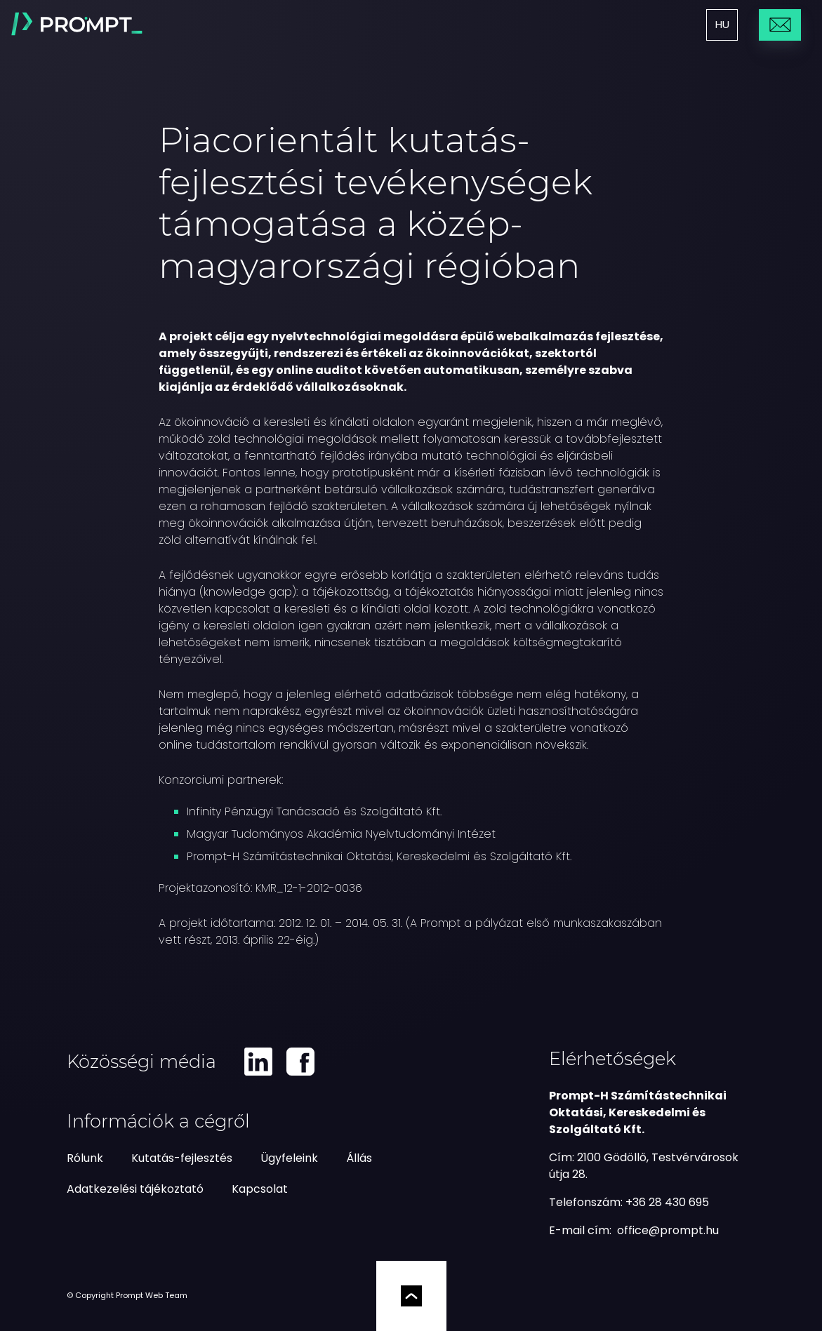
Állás (359, 1158)
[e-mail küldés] (668, 1230)
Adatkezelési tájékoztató (135, 1189)
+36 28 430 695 (667, 1202)
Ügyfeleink (289, 1158)
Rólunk (85, 1158)
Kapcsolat (260, 1189)
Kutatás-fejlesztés (181, 1158)
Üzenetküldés (780, 24)
